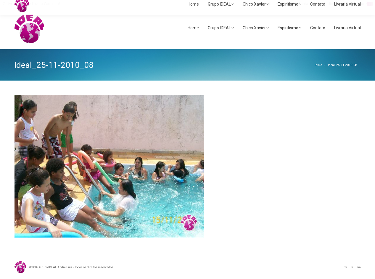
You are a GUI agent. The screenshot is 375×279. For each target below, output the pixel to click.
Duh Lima (354, 267)
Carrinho (358, 4)
